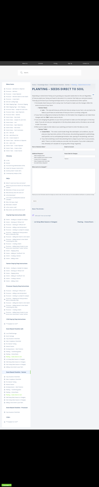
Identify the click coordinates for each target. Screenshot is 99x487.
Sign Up (70, 63)
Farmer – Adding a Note (12, 258)
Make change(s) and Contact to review (42, 157)
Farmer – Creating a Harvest (13, 256)
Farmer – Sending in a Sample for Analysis (17, 219)
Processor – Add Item (11, 91)
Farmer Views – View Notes (13, 127)
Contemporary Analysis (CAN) (13, 173)
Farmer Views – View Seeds (13, 117)
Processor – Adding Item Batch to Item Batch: (18, 237)
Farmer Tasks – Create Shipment (14, 145)
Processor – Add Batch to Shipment (15, 89)
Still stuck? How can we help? (41, 215)
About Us (24, 63)
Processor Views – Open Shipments (15, 112)
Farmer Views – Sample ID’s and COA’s (16, 120)
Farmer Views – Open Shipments (14, 125)
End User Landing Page (12, 102)
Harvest (8, 163)
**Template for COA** (12, 324)
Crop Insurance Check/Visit (13, 338)
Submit (35, 201)
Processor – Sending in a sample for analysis (17, 230)
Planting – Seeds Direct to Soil (14, 356)
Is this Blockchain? (10, 195)
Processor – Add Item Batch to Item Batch (17, 96)
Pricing (55, 63)
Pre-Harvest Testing (11, 344)
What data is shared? (11, 204)
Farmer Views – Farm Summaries (14, 130)
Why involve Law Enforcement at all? (15, 210)
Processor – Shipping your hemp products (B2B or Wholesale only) (17, 233)
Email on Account (69, 146)
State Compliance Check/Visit (13, 341)
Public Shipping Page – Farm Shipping (15, 107)
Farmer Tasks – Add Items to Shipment (16, 140)
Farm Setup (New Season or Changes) (16, 364)
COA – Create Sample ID (12, 138)
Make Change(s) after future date (41, 161)
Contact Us (86, 63)
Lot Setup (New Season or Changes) (15, 359)
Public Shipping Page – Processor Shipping (17, 104)
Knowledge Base (43, 85)
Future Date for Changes (70, 153)
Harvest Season (10, 346)
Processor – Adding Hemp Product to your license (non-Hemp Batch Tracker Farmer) (17, 247)
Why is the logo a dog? (12, 202)
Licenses (40, 63)
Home (34, 85)
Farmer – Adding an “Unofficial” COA (15, 253)
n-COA (7, 160)
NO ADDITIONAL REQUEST (40, 163)
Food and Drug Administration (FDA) (15, 165)
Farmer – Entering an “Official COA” (15, 222)
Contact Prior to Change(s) (39, 159)
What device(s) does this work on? (15, 192)
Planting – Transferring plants (13, 351)
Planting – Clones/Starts (12, 354)
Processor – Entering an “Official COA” (16, 224)
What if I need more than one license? (16, 183)
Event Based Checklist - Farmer (60, 85)
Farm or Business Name (39, 146)
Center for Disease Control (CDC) (14, 168)
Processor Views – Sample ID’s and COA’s (16, 109)
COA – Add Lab (10, 132)
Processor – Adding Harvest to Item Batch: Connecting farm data (17, 240)
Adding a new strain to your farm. (14, 367)
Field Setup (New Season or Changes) (15, 362)
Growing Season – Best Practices (14, 349)
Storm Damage (10, 336)
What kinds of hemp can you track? (15, 190)
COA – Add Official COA (12, 135)
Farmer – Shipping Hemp (12, 250)
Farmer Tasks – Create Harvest (14, 151)
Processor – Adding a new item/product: (16, 227)
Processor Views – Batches (13, 114)
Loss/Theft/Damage (11, 333)
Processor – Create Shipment (13, 94)
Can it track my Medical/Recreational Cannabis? (15, 198)
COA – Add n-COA (10, 143)
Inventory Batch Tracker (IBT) (13, 171)
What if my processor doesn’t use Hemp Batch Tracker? (18, 186)
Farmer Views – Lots (11, 122)
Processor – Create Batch (12, 99)
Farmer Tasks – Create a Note (14, 148)
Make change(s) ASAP (38, 155)
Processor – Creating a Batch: (13, 244)
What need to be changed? (39, 167)
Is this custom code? (11, 207)
